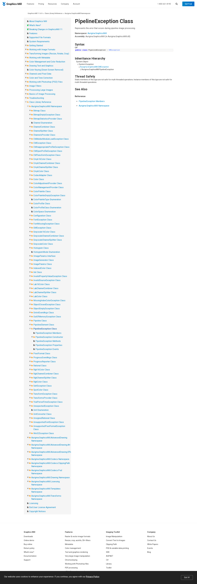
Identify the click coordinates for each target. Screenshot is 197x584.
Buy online (28, 544)
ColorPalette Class (42, 191)
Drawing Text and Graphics (41, 65)
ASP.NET (109, 556)
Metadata (69, 544)
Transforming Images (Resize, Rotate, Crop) (49, 53)
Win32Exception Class (43, 433)
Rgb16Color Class (41, 369)
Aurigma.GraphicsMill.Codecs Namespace (50, 459)
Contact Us (151, 540)
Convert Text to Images (115, 540)
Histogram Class (41, 248)
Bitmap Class (39, 110)
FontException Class (42, 219)
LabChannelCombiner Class (45, 288)
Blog (149, 552)
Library (109, 564)
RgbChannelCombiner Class (46, 373)
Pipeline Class (40, 320)
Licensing (33, 503)
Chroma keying (71, 560)
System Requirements (39, 41)
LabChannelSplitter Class (44, 292)
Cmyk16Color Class (42, 159)
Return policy (29, 548)
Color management (73, 548)
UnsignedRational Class (44, 418)
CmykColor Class (41, 171)
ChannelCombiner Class (44, 127)
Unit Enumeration (41, 410)
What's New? (35, 25)
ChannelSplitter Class (43, 131)
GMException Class (42, 228)
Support (27, 560)
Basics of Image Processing (42, 94)
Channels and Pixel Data (40, 74)
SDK (107, 552)
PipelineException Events (47, 349)
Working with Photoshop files (77, 564)
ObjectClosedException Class (46, 304)
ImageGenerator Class (43, 260)
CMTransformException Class (46, 155)
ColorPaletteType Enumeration (47, 199)
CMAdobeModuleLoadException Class (51, 139)
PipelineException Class (45, 328)
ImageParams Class (42, 264)
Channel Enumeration (42, 123)
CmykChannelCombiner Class (46, 163)
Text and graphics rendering (76, 552)
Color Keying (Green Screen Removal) (46, 70)
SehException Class (42, 386)
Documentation (30, 556)
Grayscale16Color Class (44, 232)
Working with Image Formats (42, 49)
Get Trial (188, 4)
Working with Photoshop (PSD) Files (46, 82)
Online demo (29, 540)
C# (107, 560)
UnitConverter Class (42, 414)
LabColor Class (40, 296)
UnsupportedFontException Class (48, 422)
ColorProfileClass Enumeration (47, 207)
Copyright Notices (37, 511)
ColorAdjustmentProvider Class (47, 183)
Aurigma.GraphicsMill (97, 33)
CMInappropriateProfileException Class (51, 147)
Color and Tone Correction (41, 78)
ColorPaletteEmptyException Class (49, 195)
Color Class (38, 179)
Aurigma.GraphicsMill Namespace (77, 13)
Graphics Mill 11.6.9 (35, 13)
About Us (151, 536)
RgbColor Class (40, 382)
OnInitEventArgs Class (43, 312)
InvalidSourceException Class (46, 280)
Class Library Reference (53, 13)
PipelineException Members (48, 333)
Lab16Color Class (41, 284)
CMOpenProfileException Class (47, 151)
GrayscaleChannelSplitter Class (47, 240)
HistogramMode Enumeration (46, 252)
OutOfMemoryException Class (47, 316)
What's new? (29, 552)
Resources (52, 4)
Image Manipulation (114, 536)
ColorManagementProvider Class (48, 187)
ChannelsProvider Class (44, 135)
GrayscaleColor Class (43, 244)
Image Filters (35, 86)
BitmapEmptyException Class (46, 114)
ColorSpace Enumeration (44, 211)
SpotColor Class (40, 390)
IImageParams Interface (44, 256)
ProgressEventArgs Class (45, 357)
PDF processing (71, 568)
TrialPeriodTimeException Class (48, 402)
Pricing (41, 4)
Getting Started (36, 45)
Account (76, 4)
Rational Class (39, 365)
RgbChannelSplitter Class (45, 377)
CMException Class (42, 143)
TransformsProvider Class (45, 398)
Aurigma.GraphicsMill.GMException (94, 67)
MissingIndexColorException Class (49, 300)
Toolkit (108, 568)
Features (30, 4)
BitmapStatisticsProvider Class (47, 119)
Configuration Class (42, 215)
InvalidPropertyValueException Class (50, 276)
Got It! (187, 577)
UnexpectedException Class (46, 406)
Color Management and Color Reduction (47, 61)
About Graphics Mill (38, 21)
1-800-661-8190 (164, 4)
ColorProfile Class (41, 203)
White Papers (152, 544)
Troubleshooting (36, 98)
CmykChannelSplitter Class (45, 167)
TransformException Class (45, 394)
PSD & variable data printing (117, 548)
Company (65, 4)
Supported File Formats (40, 37)
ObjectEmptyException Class (46, 308)
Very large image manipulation (77, 556)
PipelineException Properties (48, 345)
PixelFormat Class (41, 353)
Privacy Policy (92, 576)
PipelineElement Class (43, 324)
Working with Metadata (39, 57)
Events (150, 548)
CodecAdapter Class (42, 175)
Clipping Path (111, 544)
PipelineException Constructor (49, 337)
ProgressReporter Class (44, 361)
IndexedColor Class (42, 268)
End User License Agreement (42, 507)
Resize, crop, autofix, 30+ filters (77, 540)
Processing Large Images (41, 90)
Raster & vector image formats (77, 536)
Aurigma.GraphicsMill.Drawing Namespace (50, 477)
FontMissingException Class (46, 224)
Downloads (28, 536)
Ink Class (37, 272)
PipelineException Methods (48, 341)
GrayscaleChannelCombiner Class (48, 236)
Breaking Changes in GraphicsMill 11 (45, 29)
